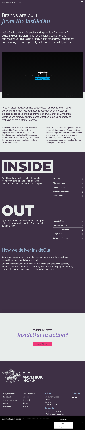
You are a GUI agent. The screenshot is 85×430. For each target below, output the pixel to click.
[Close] (82, 422)
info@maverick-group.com (55, 414)
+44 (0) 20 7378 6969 (53, 412)
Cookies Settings (63, 419)
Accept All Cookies (63, 427)
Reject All (63, 423)
